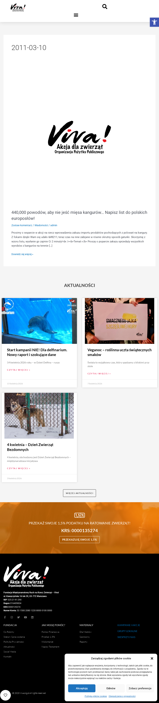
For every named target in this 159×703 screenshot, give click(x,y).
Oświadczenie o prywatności (122, 696)
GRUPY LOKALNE (127, 629)
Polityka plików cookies (96, 696)
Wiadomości (43, 225)
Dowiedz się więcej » (23, 254)
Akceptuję (82, 688)
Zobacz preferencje (140, 688)
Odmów (110, 688)
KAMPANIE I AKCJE (128, 623)
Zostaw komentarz (22, 225)
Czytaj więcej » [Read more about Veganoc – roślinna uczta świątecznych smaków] (99, 371)
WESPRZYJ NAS (126, 635)
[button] (154, 22)
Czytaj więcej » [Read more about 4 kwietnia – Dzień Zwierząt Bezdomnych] (19, 466)
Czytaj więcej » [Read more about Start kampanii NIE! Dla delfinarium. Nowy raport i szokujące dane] (19, 367)
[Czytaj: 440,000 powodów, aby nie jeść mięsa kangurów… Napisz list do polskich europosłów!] (79, 137)
